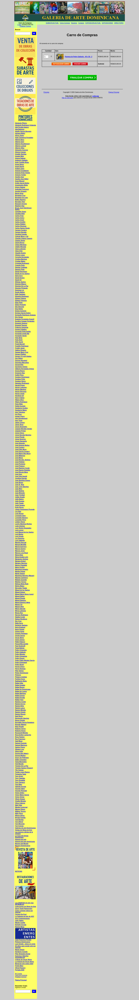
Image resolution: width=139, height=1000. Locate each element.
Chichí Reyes (19, 242)
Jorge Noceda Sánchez (23, 435)
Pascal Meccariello (21, 644)
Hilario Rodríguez (21, 402)
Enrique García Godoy (23, 313)
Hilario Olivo (19, 400)
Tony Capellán (20, 778)
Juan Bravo (19, 482)
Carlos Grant (19, 220)
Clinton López (20, 255)
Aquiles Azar (19, 177)
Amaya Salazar (20, 158)
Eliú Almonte (19, 307)
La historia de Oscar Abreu (24, 961)
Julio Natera (19, 499)
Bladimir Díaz (19, 206)
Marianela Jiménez (21, 559)
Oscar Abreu (19, 637)
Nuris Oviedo (19, 629)
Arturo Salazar (20, 187)
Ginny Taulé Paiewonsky (23, 908)
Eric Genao (19, 317)
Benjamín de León (21, 197)
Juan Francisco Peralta (23, 940)
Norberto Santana (21, 625)
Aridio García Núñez (22, 183)
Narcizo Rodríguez (21, 615)
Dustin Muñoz (20, 292)
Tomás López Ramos (22, 772)
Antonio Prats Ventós (22, 173)
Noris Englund (20, 627)
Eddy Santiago (20, 294)
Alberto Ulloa (19, 148)
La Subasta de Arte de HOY (24, 916)
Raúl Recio (19, 716)
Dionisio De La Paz (21, 286)
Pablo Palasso (20, 642)
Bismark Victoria (21, 204)
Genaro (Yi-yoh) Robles (23, 356)
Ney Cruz (18, 621)
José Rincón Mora (21, 472)
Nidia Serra (19, 623)
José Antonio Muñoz (22, 445)
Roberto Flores (20, 731)
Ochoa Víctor (19, 631)
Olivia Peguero (20, 968)
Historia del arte (20, 839)
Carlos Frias (19, 216)
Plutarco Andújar (21, 677)
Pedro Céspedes (21, 650)
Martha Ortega (20, 571)
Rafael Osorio (20, 695)
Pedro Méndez (20, 654)
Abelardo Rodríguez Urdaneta (25, 125)
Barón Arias (19, 193)
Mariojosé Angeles (21, 569)
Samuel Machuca (21, 745)
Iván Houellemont (21, 418)
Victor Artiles (19, 793)
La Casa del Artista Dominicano (21, 836)
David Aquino (20, 278)
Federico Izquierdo (21, 327)
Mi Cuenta (18, 973)
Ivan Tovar (18, 420)
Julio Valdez (19, 920)
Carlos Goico (19, 218)
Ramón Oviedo (20, 712)
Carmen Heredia (21, 232)
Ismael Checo (20, 416)
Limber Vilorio (20, 522)
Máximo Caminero (21, 578)
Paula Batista (19, 648)
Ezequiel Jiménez (21, 323)
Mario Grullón (20, 567)
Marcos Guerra (20, 549)
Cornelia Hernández (22, 257)
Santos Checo (20, 747)
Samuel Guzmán (21, 743)
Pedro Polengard (21, 662)
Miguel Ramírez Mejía (22, 602)
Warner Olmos (20, 809)
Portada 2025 (19, 970)
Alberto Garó (19, 142)
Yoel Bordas (19, 820)
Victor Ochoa (19, 797)
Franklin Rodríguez (22, 346)
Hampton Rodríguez (22, 383)
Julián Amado (20, 497)
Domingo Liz (19, 290)
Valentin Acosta (20, 786)
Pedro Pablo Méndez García (25, 660)
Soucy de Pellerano (22, 757)
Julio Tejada (19, 503)
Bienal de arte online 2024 (24, 964)
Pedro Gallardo (20, 652)
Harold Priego (20, 385)
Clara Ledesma (20, 249)
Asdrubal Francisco (22, 189)
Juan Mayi (18, 489)
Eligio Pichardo (20, 305)
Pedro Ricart (19, 664)
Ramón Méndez (20, 710)
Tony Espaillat (20, 780)
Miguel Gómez (20, 592)
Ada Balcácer (19, 129)
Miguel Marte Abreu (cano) (24, 594)
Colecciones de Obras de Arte (25, 906)
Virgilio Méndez (20, 801)
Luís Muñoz (19, 534)
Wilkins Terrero (20, 811)
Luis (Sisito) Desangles (23, 528)
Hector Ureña (19, 393)
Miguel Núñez (20, 596)
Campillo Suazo (20, 211)
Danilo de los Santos (22, 273)
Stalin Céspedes (21, 760)
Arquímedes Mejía (21, 185)
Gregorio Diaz (20, 373)
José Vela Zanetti (21, 476)
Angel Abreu (19, 164)
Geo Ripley (19, 358)
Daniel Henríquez (21, 271)
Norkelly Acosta (20, 925)
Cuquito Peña (20, 265)
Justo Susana (20, 505)
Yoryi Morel (19, 822)
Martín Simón (19, 950)
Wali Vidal (18, 805)
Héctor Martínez (20, 389)
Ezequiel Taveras (21, 325)
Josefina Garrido (21, 478)
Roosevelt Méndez (21, 733)
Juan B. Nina (19, 484)
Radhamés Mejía (21, 681)
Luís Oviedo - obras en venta (25, 944)
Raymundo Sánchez (22, 718)
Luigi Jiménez (20, 526)
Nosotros (74, 23)
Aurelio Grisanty (21, 191)
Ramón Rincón (20, 714)
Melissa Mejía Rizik (21, 584)
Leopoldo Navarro (21, 518)
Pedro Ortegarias (21, 656)
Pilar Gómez (19, 671)
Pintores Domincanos (22, 942)
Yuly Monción (20, 824)
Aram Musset (19, 181)
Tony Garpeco (20, 782)
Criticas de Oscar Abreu (23, 959)
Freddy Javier (20, 348)
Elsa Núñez (19, 309)
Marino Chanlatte (21, 565)
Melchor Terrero (20, 582)
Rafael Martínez (20, 693)
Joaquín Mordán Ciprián (23, 429)
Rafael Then (19, 700)
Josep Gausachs (21, 441)
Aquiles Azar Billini (21, 179)
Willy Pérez (19, 813)
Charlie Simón (20, 240)
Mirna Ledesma (20, 611)
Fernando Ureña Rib (22, 333)
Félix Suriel (19, 342)
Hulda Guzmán (20, 406)
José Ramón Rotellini (22, 470)
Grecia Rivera (20, 371)
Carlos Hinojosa (20, 226)
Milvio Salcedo (20, 609)
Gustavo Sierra (20, 381)
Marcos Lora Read (21, 553)
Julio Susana (19, 501)
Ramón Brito (19, 706)
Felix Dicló (19, 340)
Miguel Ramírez (20, 600)
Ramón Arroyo (20, 704)
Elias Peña (19, 302)
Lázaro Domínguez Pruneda (25, 509)
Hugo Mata (19, 404)
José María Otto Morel (23, 453)
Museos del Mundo (21, 843)
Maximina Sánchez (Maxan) (24, 575)
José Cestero (19, 447)
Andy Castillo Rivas (22, 162)
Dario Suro (19, 276)
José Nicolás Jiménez (22, 460)
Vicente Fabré (20, 788)
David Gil (18, 280)
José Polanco (20, 466)
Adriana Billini (20, 133)
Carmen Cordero (21, 230)
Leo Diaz (18, 511)
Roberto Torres (20, 729)
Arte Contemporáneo (22, 918)
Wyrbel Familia (20, 817)
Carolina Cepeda (21, 234)
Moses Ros (19, 613)
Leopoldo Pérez (20, 520)
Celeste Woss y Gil (21, 236)
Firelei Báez (19, 966)
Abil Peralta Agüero (22, 127)
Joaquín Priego (20, 431)
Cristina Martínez (21, 259)
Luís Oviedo (19, 536)
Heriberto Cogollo (21, 952)
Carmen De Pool (21, 914)
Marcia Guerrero (21, 546)
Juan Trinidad (20, 495)
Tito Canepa (19, 770)
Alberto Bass (19, 139)
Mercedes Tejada (21, 588)
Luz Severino (19, 538)
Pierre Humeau (20, 669)
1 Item (19, 24)
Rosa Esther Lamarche (23, 735)
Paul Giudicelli (20, 646)
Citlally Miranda (20, 247)
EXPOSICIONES (107, 23)
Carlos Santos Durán (22, 228)
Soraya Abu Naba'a (21, 753)
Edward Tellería (20, 298)
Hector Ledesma (21, 387)
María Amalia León (21, 557)
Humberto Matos (21, 410)
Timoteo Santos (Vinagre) (24, 768)
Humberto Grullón (21, 408)
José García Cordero (22, 451)
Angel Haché (19, 166)
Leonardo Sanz (20, 515)
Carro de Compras (21, 975)
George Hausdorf (21, 360)
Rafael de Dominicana (23, 689)
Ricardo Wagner (20, 724)
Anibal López (19, 168)
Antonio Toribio (20, 175)
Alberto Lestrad (20, 146)
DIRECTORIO (119, 23)
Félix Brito (18, 338)
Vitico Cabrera (20, 803)
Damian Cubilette (21, 267)
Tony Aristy (19, 776)
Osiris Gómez (20, 640)
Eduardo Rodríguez (22, 296)
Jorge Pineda (19, 437)
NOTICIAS (18, 871)
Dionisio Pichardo (21, 288)
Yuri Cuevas (19, 826)
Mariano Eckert (20, 561)
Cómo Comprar (65, 23)
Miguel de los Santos (22, 590)
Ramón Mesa (19, 927)
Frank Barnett (20, 344)
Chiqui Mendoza (21, 245)
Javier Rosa (19, 424)
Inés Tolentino (20, 412)
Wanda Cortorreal (21, 807)
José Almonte (20, 443)
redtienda (95, 96)
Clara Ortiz (19, 251)
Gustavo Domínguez (22, 377)
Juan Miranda (20, 493)
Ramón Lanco (20, 708)
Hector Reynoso (21, 391)
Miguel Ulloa (19, 606)
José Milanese (20, 455)
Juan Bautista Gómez (22, 480)
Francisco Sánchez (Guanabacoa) (22, 956)
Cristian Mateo (20, 261)
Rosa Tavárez (20, 737)
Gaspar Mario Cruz (21, 352)
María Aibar (19, 555)
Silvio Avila (19, 751)
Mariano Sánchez (21, 563)
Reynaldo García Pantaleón (24, 722)
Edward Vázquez (21, 300)
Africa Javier (19, 135)
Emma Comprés (20, 311)
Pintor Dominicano (21, 673)
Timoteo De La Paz (21, 766)
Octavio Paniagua (21, 633)
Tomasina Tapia (20, 774)
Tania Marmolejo (21, 762)
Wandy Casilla (20, 922)
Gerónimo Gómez (21, 367)
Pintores (18, 675)
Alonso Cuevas (20, 152)
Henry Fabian (19, 398)
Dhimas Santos (20, 282)
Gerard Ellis (19, 364)
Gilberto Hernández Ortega (24, 369)
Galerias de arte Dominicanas (25, 828)
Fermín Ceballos (21, 329)
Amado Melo (19, 156)
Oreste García (20, 635)
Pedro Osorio (19, 658)
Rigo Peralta (19, 726)
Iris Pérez (18, 414)
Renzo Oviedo (20, 720)
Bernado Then (20, 202)
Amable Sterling (20, 154)
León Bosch (19, 513)
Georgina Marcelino (22, 362)
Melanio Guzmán (21, 580)
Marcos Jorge (20, 551)
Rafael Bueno (20, 687)
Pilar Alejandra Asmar (22, 954)
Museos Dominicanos (22, 846)
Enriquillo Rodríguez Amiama (25, 315)
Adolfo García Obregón (23, 131)
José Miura (19, 458)
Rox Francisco (20, 739)
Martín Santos (20, 573)
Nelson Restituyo (21, 619)
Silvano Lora (19, 749)
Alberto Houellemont (22, 144)
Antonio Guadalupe (22, 171)
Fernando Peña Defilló (23, 331)
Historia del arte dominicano (25, 841)
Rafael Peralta (20, 697)
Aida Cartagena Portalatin (24, 137)
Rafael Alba (19, 683)
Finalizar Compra (25, 26)
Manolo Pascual (20, 542)
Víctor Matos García (22, 795)
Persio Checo (20, 666)
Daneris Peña (19, 269)
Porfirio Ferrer (20, 679)
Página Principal (21, 980)
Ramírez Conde (20, 702)
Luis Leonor (19, 530)
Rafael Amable (20, 685)
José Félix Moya (21, 449)
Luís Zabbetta (20, 540)
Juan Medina (19, 491)
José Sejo (18, 474)
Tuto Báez (18, 784)
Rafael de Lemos (21, 691)
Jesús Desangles (21, 427)
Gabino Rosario (20, 350)
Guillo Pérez (19, 375)
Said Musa (18, 741)
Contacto (81, 23)
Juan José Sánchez (22, 487)
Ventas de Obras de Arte (23, 830)
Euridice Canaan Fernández (24, 321)
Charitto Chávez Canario (23, 238)
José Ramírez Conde (22, 468)
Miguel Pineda (20, 598)
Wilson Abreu (20, 815)
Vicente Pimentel (21, 791)
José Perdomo (20, 464)
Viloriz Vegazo (20, 799)
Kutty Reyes (19, 507)
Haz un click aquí (67, 98)
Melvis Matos (19, 586)
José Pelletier (20, 462)
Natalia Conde (20, 617)
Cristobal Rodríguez (22, 263)
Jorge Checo (19, 433)
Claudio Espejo (20, 253)
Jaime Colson (20, 422)
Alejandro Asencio (21, 150)
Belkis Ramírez (20, 199)
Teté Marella (19, 764)
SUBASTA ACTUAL (52, 23)
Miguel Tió (18, 604)
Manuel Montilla (20, 544)
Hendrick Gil (19, 396)
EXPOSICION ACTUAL (93, 23)
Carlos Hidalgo (20, 224)
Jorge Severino (20, 439)
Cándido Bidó (20, 214)
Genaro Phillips (20, 354)
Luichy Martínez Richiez (23, 524)
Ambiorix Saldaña (21, 160)
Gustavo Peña (20, 379)
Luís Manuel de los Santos (24, 532)
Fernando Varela (21, 336)
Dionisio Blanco (20, 284)
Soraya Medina (20, 755)
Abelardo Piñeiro (21, 123)
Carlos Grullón (20, 222)
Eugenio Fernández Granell (24, 319)
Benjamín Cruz (20, 195)
